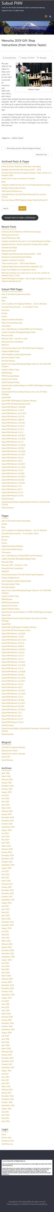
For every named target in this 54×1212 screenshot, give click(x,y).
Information (6, 326)
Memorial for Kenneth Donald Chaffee (17, 257)
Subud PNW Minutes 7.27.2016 (13, 483)
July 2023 (5, 871)
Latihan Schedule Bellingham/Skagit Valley (19, 332)
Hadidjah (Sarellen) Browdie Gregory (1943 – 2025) (21, 169)
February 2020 (7, 979)
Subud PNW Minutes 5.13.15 (12, 470)
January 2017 (7, 1093)
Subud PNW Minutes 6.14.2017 (13, 476)
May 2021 (5, 934)
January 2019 (7, 1020)
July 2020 (5, 963)
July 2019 (5, 1001)
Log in (4, 1134)
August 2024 (7, 830)
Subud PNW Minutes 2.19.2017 (13, 435)
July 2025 (5, 795)
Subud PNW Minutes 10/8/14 (13, 419)
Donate (4, 313)
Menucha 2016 (7, 335)
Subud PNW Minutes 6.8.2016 (13, 480)
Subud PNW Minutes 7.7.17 (12, 486)
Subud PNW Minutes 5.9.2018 (13, 473)
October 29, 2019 (27, 58)
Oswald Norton (10, 58)
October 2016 (7, 1102)
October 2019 (7, 991)
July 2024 (5, 833)
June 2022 (5, 909)
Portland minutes (8, 361)
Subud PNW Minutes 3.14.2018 (13, 445)
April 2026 (6, 773)
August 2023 (7, 868)
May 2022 (5, 912)
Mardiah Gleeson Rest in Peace (14, 188)
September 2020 (8, 957)
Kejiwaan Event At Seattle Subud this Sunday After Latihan (25, 244)
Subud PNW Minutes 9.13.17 (12, 492)
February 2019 (7, 1017)
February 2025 (7, 811)
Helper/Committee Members (12, 319)
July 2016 (5, 1112)
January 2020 (7, 982)
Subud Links (6, 388)
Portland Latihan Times (11, 357)
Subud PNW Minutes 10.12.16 (13, 416)
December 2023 (8, 855)
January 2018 (7, 1055)
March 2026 (6, 776)
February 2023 (7, 884)
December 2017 (8, 1058)
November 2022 (8, 893)
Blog (3, 182)
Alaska (4, 297)
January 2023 (7, 887)
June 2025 (5, 798)
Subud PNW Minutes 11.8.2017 (13, 423)
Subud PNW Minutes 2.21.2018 (13, 438)
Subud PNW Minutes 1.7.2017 (13, 410)
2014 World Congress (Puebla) (13, 747)
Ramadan (43, 58)
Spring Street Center (10, 379)
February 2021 (7, 944)
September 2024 (8, 827)
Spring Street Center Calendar (13, 753)
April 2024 (6, 843)
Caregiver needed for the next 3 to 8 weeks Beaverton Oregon (26, 185)
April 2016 (6, 1121)
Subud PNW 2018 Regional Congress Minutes (19, 400)
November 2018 (8, 1023)
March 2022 (6, 919)
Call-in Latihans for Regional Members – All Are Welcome (24, 304)
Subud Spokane (8, 507)
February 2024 (7, 849)
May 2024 (5, 839)
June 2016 (5, 1115)
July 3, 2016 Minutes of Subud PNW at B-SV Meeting (22, 329)
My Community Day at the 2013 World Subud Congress (22, 348)
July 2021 (5, 931)
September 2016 (8, 1105)
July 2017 (5, 1074)
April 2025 (6, 805)
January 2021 (7, 947)
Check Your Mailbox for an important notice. (19, 270)
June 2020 (5, 966)
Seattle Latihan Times (10, 369)
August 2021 (7, 928)
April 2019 (6, 1010)
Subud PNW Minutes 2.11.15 (12, 432)
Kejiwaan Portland (9, 251)
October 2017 (7, 1064)
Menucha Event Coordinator (12, 342)
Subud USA (6, 757)
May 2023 (5, 877)
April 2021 (6, 938)
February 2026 (7, 779)
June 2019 (5, 1004)
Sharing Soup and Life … (11, 235)
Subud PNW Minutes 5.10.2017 (13, 464)
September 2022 (8, 900)
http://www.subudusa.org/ (12, 323)
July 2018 (5, 1036)
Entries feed (6, 1137)
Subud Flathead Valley (11, 382)
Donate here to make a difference (20, 217)
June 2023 (5, 874)
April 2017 (6, 1083)
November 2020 (8, 953)
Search (22, 208)
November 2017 (8, 1061)
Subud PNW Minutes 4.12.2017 (13, 454)
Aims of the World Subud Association (16, 294)
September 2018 (8, 1029)
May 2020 (5, 969)
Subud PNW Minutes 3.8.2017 (13, 448)
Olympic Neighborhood (10, 351)
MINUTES (5, 345)
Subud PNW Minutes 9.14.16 (12, 495)
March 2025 (6, 808)
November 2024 (8, 820)
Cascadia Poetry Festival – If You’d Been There (20, 307)
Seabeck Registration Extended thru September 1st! (22, 266)
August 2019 (7, 998)
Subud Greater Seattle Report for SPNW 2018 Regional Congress (27, 385)
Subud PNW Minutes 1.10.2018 (13, 407)
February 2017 (7, 1089)
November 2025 (8, 786)
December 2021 (8, 922)
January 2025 (7, 814)
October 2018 (7, 1026)
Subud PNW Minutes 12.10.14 (13, 426)
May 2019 (5, 1007)
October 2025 (7, 789)
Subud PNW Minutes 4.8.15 (12, 461)
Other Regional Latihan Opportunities (16, 354)
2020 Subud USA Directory (12, 191)
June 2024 (5, 836)
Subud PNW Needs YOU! (11, 238)
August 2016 (7, 1108)
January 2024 (7, 852)
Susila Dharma (7, 760)
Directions (5, 310)
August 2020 (7, 960)
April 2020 (6, 972)
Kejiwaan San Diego (9, 247)
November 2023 (8, 858)
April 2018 (6, 1045)
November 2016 (8, 1099)
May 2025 (5, 801)
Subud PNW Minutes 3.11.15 (12, 442)
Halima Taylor (17, 138)
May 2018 (5, 1042)
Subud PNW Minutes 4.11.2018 (13, 451)
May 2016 (5, 1118)
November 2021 (8, 925)
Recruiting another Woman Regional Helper (23, 148)
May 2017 (5, 1080)
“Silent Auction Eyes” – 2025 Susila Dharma (19, 263)
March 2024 (6, 846)
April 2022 (6, 915)
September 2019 (8, 995)
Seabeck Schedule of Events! (13, 260)
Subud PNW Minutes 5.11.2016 (13, 467)
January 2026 (7, 782)
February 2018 (7, 1051)
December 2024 (8, 817)
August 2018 (7, 1032)
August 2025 (7, 792)
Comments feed (8, 1141)
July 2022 (5, 906)
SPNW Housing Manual (10, 376)
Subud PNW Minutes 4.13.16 (12, 457)
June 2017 (5, 1077)
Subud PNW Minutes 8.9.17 (12, 489)
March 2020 (6, 976)
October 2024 (7, 824)
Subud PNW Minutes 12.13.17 (13, 429)
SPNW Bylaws (7, 373)
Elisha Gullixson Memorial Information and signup (21, 166)
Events (4, 316)
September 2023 (8, 865)
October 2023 (7, 862)
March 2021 (6, 941)
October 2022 (7, 896)
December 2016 (8, 1096)
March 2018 (6, 1048)
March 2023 (6, 881)
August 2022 (7, 903)
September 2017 (8, 1067)
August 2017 (7, 1070)
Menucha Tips (42, 154)
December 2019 (8, 985)
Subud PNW (12, 3)
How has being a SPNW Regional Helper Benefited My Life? (25, 200)
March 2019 (6, 1013)
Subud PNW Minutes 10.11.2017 (14, 413)
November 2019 (8, 988)
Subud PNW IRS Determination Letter (16, 404)
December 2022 (8, 890)
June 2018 (5, 1039)
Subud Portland (8, 499)
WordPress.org (7, 1144)
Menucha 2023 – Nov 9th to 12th (14, 338)
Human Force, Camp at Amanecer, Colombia (18, 178)
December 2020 (8, 950)
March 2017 (6, 1086)
